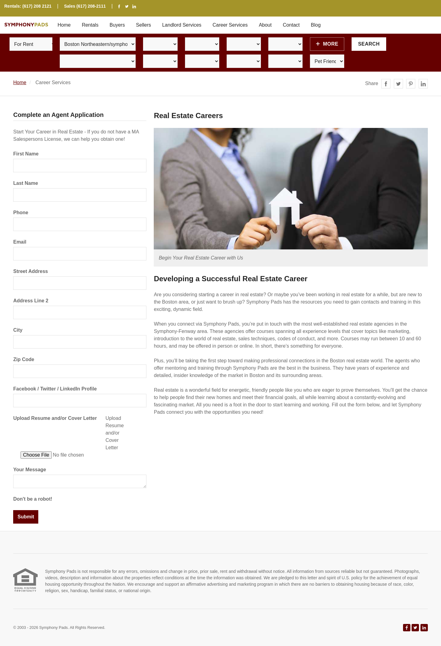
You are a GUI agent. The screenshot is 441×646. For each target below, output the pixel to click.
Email (19, 242)
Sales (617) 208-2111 (85, 6)
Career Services (230, 25)
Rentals (90, 25)
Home (64, 25)
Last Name (25, 183)
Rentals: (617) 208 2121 (27, 6)
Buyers (117, 25)
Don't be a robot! (32, 499)
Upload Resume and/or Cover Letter (55, 418)
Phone (20, 212)
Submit (25, 516)
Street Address (30, 271)
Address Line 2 (30, 300)
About (265, 25)
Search (369, 44)
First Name (26, 153)
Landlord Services (181, 25)
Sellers (143, 25)
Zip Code (23, 359)
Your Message (29, 469)
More (327, 44)
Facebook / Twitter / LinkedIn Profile (55, 388)
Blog (316, 25)
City (17, 330)
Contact (291, 25)
